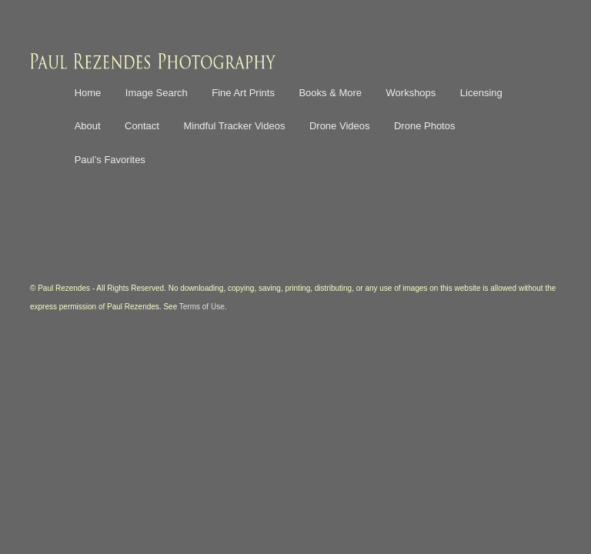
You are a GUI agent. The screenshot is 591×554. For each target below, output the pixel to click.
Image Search (156, 92)
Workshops (411, 92)
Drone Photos (425, 126)
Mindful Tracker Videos (234, 126)
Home (88, 92)
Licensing (481, 92)
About (88, 126)
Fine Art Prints (243, 92)
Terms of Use (202, 306)
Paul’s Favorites (110, 159)
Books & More (330, 92)
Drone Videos (339, 126)
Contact (142, 126)
